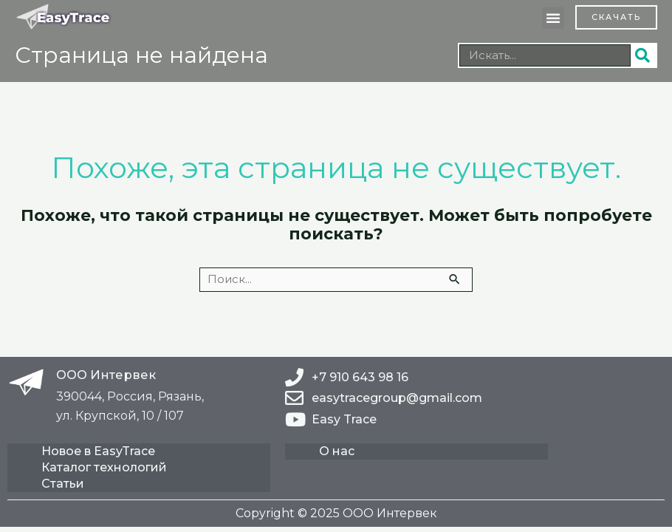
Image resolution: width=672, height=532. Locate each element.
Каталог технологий (105, 467)
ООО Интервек (106, 374)
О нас (338, 451)
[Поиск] (643, 55)
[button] (553, 18)
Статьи (64, 484)
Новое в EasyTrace (100, 451)
